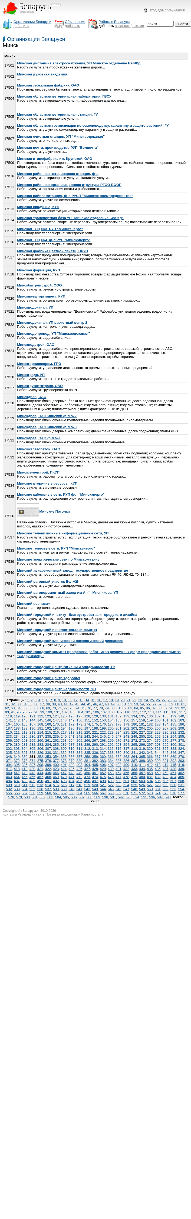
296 (142, 745)
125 (64, 716)
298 (158, 745)
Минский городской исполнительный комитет (57, 630)
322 (166, 749)
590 (105, 797)
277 (173, 740)
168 (40, 724)
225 (126, 732)
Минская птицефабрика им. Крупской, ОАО (54, 159)
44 (83, 704)
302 (9, 749)
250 (142, 736)
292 (111, 745)
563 (72, 793)
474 (95, 777)
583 (50, 797)
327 (25, 753)
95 (19, 712)
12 (75, 700)
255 (181, 736)
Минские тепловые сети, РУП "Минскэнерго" (56, 548)
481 (150, 777)
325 (9, 753)
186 (181, 724)
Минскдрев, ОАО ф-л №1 (39, 438)
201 (118, 728)
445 (48, 773)
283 (40, 745)
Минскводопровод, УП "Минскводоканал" (53, 333)
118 (9, 716)
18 (111, 700)
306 (40, 749)
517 (72, 785)
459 (158, 773)
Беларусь (30, 811)
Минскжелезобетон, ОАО (38, 449)
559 (40, 793)
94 (13, 712)
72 (65, 708)
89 (165, 708)
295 (134, 745)
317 (126, 749)
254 (173, 736)
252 (158, 736)
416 (181, 765)
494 (72, 781)
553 (173, 789)
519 (87, 785)
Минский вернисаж (33, 604)
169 (48, 724)
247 (118, 736)
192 (48, 728)
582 (42, 797)
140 (181, 716)
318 (134, 749)
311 (79, 749)
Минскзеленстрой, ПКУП (38, 472)
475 (103, 777)
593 (128, 797)
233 (9, 736)
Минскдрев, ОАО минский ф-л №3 (47, 427)
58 (165, 704)
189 (25, 728)
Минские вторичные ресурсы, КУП (47, 483)
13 (81, 700)
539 (64, 789)
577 (181, 793)
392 (173, 761)
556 (17, 793)
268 (103, 740)
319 (142, 749)
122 (40, 716)
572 (142, 793)
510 (17, 785)
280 (17, 745)
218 (72, 732)
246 (111, 736)
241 (72, 736)
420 (32, 769)
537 (48, 789)
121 (32, 716)
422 (48, 769)
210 (9, 732)
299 (166, 745)
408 (118, 765)
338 (111, 753)
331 (56, 753)
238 (48, 736)
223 (111, 732)
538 (56, 789)
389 (150, 761)
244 (95, 736)
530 (173, 785)
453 (111, 773)
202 (126, 728)
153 (103, 720)
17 (105, 700)
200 (111, 728)
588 (90, 797)
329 (40, 753)
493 (64, 781)
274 (150, 740)
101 (57, 712)
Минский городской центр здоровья (48, 678)
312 (87, 749)
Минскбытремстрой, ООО (39, 285)
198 (95, 728)
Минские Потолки (43, 511)
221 (95, 732)
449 (79, 773)
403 (79, 765)
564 (79, 793)
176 (103, 724)
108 (112, 712)
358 (87, 757)
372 (17, 761)
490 (40, 781)
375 (40, 761)
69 (48, 708)
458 (150, 773)
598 (168, 797)
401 (64, 765)
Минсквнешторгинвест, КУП (41, 296)
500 (118, 781)
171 (64, 724)
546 (118, 789)
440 (9, 773)
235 (25, 736)
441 (17, 773)
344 (158, 753)
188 (17, 728)
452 (103, 773)
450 (87, 773)
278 (181, 740)
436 (158, 769)
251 (150, 736)
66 (30, 708)
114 (159, 712)
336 (95, 753)
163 (181, 720)
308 (56, 749)
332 (64, 753)
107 (104, 712)
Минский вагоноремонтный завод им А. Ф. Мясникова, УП (67, 592)
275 (158, 740)
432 (126, 769)
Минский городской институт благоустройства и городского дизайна (77, 615)
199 (103, 728)
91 (177, 708)
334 (79, 753)
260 (40, 740)
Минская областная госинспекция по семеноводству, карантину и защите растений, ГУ (93, 125)
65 (25, 708)
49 (112, 704)
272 (134, 740)
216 (56, 732)
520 (95, 785)
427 (87, 769)
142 (17, 720)
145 (40, 720)
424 (64, 769)
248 (126, 736)
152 (95, 720)
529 (166, 785)
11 (70, 700)
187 (9, 728)
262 (56, 740)
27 (164, 700)
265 (79, 740)
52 (130, 704)
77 (95, 708)
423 (56, 769)
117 (182, 712)
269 (111, 740)
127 (79, 716)
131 (111, 716)
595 (144, 797)
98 (36, 712)
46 (95, 704)
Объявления (75, 22)
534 (25, 789)
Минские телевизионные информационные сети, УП (63, 533)
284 (48, 745)
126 (72, 716)
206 (158, 728)
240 (64, 736)
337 (103, 753)
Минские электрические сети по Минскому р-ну (58, 559)
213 (32, 732)
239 (56, 736)
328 (32, 753)
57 (160, 704)
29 (175, 700)
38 (48, 704)
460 (166, 773)
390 (158, 761)
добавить (21, 26)
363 (126, 757)
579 (19, 797)
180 (134, 724)
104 (80, 712)
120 (25, 716)
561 (56, 793)
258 (25, 740)
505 (158, 781)
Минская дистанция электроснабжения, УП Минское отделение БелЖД (78, 63)
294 (126, 745)
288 (79, 745)
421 (40, 769)
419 (25, 769)
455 (126, 773)
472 (79, 777)
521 (103, 785)
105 (88, 712)
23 (140, 700)
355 (64, 757)
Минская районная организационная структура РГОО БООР (69, 185)
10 (64, 700)
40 (60, 704)
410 (134, 765)
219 (79, 732)
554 (181, 789)
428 (95, 769)
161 (166, 720)
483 (166, 777)
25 (152, 700)
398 (40, 765)
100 (49, 712)
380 (79, 761)
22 (134, 700)
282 (32, 745)
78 (101, 708)
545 (111, 789)
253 (166, 736)
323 (173, 749)
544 (103, 789)
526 (142, 785)
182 (150, 724)
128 (87, 716)
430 (111, 769)
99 (42, 712)
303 (17, 749)
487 (17, 781)
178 (118, 724)
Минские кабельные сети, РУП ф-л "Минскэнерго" (60, 494)
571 (134, 793)
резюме (137, 26)
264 (72, 740)
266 (87, 740)
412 (150, 765)
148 (64, 720)
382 (95, 761)
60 (177, 704)
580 (27, 797)
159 (150, 720)
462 (181, 773)
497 (95, 781)
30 (181, 700)
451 (95, 773)
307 (48, 749)
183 (158, 724)
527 (150, 785)
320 (150, 749)
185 (173, 724)
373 (25, 761)
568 (111, 793)
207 (166, 728)
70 (54, 708)
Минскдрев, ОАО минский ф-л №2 (47, 416)
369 (173, 757)
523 (118, 785)
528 (158, 785)
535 (32, 789)
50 (118, 704)
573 (150, 793)
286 (64, 745)
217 (64, 732)
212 (25, 732)
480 (142, 777)
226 (134, 732)
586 (74, 797)
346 (173, 753)
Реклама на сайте (31, 814)
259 (32, 740)
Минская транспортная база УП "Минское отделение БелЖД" (70, 218)
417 (9, 769)
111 (135, 712)
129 (95, 716)
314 (103, 749)
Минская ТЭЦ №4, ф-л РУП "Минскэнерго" (53, 240)
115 (166, 712)
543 (95, 789)
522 (111, 785)
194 (64, 728)
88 (160, 708)
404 (87, 765)
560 (48, 793)
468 (48, 777)
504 (150, 781)
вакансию (123, 26)
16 (99, 700)
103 (72, 712)
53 (136, 704)
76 (89, 708)
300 (173, 745)
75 (83, 708)
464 (17, 777)
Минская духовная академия (42, 74)
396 (25, 765)
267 (95, 740)
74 (77, 708)
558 (32, 793)
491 (48, 781)
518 (79, 785)
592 (121, 797)
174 (87, 724)
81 (118, 708)
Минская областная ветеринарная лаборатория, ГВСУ (64, 96)
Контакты (10, 814)
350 (25, 757)
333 (72, 753)
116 (174, 712)
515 (56, 785)
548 (134, 789)
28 (170, 700)
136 (150, 716)
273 (142, 740)
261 (48, 740)
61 (183, 704)
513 (40, 785)
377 (56, 761)
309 (64, 749)
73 (71, 708)
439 (181, 769)
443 (32, 773)
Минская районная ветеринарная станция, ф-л (57, 174)
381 (87, 761)
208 (173, 728)
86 (148, 708)
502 (134, 781)
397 (32, 765)
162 (173, 720)
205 (150, 728)
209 (181, 728)
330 (48, 753)
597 (160, 797)
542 (87, 789)
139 (173, 716)
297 (150, 745)
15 (93, 700)
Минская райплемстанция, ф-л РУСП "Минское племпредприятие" (75, 196)
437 (166, 769)
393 (181, 761)
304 (25, 749)
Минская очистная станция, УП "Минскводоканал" (61, 136)
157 (134, 720)
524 (126, 785)
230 (166, 732)
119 (17, 716)
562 (64, 793)
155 (118, 720)
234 (17, 736)
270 (118, 740)
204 (142, 728)
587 (82, 797)
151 (87, 720)
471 (72, 777)
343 (150, 753)
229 (158, 732)
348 (9, 757)
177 (111, 724)
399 (48, 765)
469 (56, 777)
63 (13, 708)
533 (17, 789)
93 (7, 712)
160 (158, 720)
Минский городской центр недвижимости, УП (56, 689)
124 (56, 716)
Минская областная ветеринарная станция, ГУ (57, 114)
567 (103, 793)
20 (122, 700)
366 (150, 757)
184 (166, 724)
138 (166, 716)
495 (79, 781)
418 (17, 769)
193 (56, 728)
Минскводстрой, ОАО (35, 345)
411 (142, 765)
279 (9, 745)
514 (48, 785)
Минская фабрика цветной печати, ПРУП (52, 251)
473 (87, 777)
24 (146, 700)
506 (166, 781)
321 (158, 749)
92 (183, 708)
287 (72, 745)
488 (25, 781)
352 (40, 757)
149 (72, 720)
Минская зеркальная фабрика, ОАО (48, 85)
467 (40, 777)
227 (142, 732)
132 (118, 716)
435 (150, 769)
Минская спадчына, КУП (38, 207)
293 (118, 745)
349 (17, 757)
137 (158, 716)
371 (9, 761)
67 (36, 708)
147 (56, 720)
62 (7, 708)
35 (30, 704)
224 (118, 732)
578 (11, 797)
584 (58, 797)
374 (32, 761)
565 (87, 793)
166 (25, 724)
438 (173, 769)
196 (79, 728)
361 (111, 757)
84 (136, 708)
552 (166, 789)
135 (142, 716)
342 (142, 753)
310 (72, 749)
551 (158, 789)
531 (181, 785)
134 (134, 716)
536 (40, 789)
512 (32, 785)
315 (111, 749)
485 (181, 777)
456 (134, 773)
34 (25, 704)
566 (95, 793)
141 (9, 720)
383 (103, 761)
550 (150, 789)
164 (9, 724)
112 (143, 712)
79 (106, 708)
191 (40, 728)
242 (79, 736)
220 (87, 732)
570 (126, 793)
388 (142, 761)
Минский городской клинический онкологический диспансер (70, 641)
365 (142, 757)
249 (134, 736)
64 (19, 708)
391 (166, 761)
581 (35, 797)
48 (106, 704)
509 (9, 785)
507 (173, 781)
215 (48, 732)
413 (158, 765)
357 (79, 757)
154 (111, 720)
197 (87, 728)
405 (95, 765)
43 (77, 704)
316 (118, 749)
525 (134, 785)
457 (142, 773)
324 (181, 749)
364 (134, 757)
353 (48, 757)
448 (72, 773)
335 (87, 753)
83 (130, 708)
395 (17, 765)
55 (148, 704)
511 (25, 785)
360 (103, 757)
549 (142, 789)
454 (118, 773)
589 (97, 797)
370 (181, 757)
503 (142, 781)
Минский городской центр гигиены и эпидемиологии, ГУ (66, 667)
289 (87, 745)
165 (17, 724)
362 (118, 757)
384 (111, 761)
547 (126, 789)
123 (48, 716)
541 (79, 789)
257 (17, 740)
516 (64, 785)
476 (111, 777)
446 (56, 773)
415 (173, 765)
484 (173, 777)
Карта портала (92, 814)
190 (32, 728)
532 (9, 789)
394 (9, 765)
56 (154, 704)
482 (158, 777)
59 (171, 704)
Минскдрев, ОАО (31, 397)
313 (95, 749)
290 (95, 745)
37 (42, 704)
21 (128, 700)
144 (32, 720)
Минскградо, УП (31, 375)
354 (56, 757)
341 (134, 753)
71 (60, 708)
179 (126, 724)
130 (103, 716)
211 (17, 732)
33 (19, 704)
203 (134, 728)
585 (66, 797)
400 (56, 765)
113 (151, 712)
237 (40, 736)
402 (72, 765)
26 (158, 700)
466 (32, 777)
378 (64, 761)
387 (134, 761)
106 (96, 712)
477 (118, 777)
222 (103, 732)
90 (171, 708)
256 (9, 740)
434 (142, 769)
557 (25, 793)
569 (118, 793)
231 (173, 732)
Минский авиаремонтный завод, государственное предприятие (72, 570)
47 (101, 704)
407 (111, 765)
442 (25, 773)
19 (116, 700)
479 (134, 777)
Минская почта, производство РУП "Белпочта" (57, 148)
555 (9, 793)
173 (79, 724)
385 (118, 761)
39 (54, 704)
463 (9, 777)
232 (181, 732)
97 (30, 712)
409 (126, 765)
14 (87, 700)
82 (124, 708)
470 (64, 777)
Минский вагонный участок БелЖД (47, 581)
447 (64, 773)
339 (118, 753)
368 (166, 757)
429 (103, 769)
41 (65, 704)
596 (152, 797)
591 (113, 797)
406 (103, 765)
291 (103, 745)
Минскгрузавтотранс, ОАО (40, 386)
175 (95, 724)
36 (36, 704)
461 (173, 773)
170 (56, 724)
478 (126, 777)
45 (89, 704)
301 (181, 745)
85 (142, 708)
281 (25, 745)
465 (25, 777)
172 (72, 724)
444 (40, 773)
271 (126, 740)
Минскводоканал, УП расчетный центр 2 (52, 322)
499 (111, 781)
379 (72, 761)
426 (79, 769)
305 (32, 749)
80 (112, 708)
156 (126, 720)
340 (126, 753)
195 (72, 728)
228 (150, 732)
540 (72, 789)
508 (181, 781)
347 (181, 753)
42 (71, 704)
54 (142, 704)
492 (56, 781)
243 (87, 736)
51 (124, 704)
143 (25, 720)
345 (166, 753)
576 (173, 793)
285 (56, 745)
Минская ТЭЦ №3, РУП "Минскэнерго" (50, 229)
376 (48, 761)
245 (103, 736)
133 (126, 716)
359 (95, 757)
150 (79, 720)
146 (48, 720)
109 (120, 712)
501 (126, 781)
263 (64, 740)
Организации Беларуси (36, 39)
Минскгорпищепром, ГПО (39, 364)
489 (32, 781)
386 (126, 761)
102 (65, 712)
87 (154, 708)
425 (72, 769)
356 (72, 757)
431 (118, 769)
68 (42, 708)
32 (13, 704)
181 (142, 724)
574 (158, 793)
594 (136, 797)
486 (9, 781)
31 (7, 704)
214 (40, 732)
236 (32, 736)
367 (158, 757)
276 (166, 740)
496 (87, 781)
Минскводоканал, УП (35, 307)
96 (25, 712)
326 (17, 753)
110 (127, 712)
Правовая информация (62, 814)
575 (166, 793)
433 (134, 769)
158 (142, 720)
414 (166, 765)
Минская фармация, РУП (38, 270)
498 (103, 781)
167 (32, 724)
